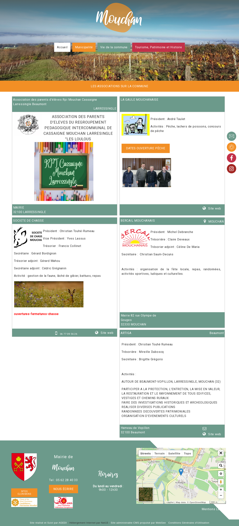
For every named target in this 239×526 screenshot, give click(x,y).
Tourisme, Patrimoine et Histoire (158, 47)
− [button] (221, 496)
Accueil (62, 47)
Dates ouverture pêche (145, 148)
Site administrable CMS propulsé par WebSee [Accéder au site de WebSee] (138, 522)
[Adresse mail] (205, 429)
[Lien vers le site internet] (28, 134)
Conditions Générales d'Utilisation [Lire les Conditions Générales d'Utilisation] (188, 522)
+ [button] (221, 490)
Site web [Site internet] (214, 208)
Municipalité (84, 47)
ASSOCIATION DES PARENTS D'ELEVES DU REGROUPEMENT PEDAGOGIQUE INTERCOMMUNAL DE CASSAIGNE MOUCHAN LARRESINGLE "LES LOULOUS (78, 127)
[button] (221, 453)
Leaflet (170, 502)
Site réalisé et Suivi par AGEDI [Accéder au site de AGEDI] (48, 522)
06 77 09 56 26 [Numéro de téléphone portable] (68, 334)
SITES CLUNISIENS (24, 492)
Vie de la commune (114, 47)
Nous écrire (63, 489)
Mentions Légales (215, 509)
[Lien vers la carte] (206, 221)
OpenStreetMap (198, 502)
